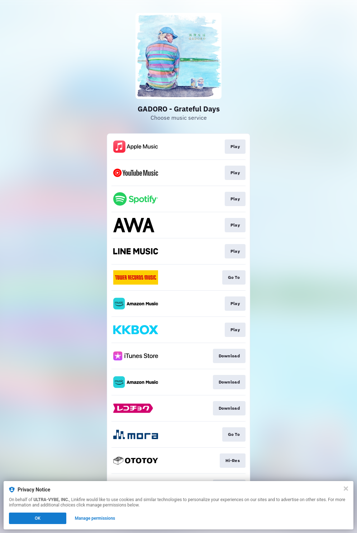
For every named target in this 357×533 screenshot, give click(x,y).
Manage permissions (95, 518)
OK (38, 518)
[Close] (346, 488)
